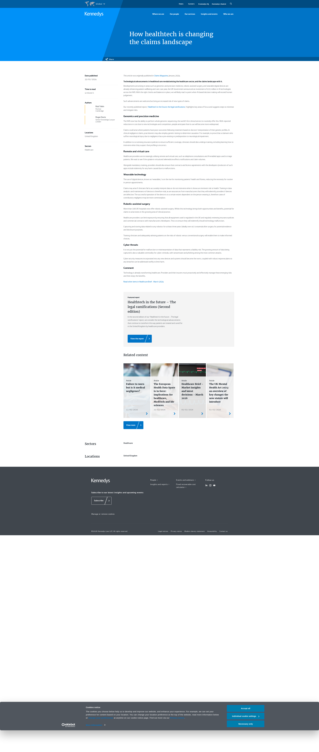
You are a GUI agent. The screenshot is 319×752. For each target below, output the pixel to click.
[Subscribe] (101, 501)
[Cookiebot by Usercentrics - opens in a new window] (68, 747)
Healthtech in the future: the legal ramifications (166, 107)
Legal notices (163, 531)
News (181, 4)
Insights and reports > (160, 484)
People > (154, 480)
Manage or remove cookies (103, 514)
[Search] (231, 4)
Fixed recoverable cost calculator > (186, 485)
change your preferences (100, 739)
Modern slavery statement (194, 531)
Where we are (158, 14)
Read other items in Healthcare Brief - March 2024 (143, 282)
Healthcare (128, 443)
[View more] (133, 425)
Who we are (228, 14)
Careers (191, 4)
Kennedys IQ (203, 4)
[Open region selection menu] (95, 4)
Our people (174, 14)
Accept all (245, 730)
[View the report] (140, 339)
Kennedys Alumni (219, 4)
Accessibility (212, 531)
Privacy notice (177, 739)
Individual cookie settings (245, 738)
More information (94, 747)
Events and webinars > (186, 480)
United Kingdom (130, 456)
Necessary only (245, 745)
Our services (190, 14)
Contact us (224, 531)
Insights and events (209, 14)
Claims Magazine (161, 76)
